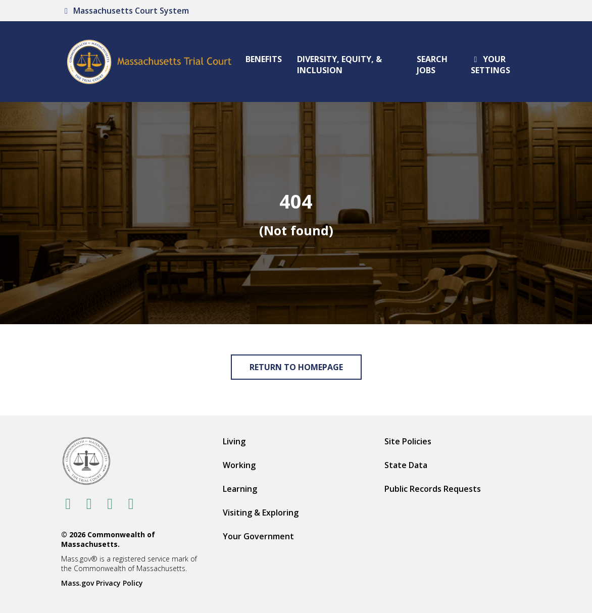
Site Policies (407, 441)
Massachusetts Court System (125, 10)
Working (239, 465)
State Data (405, 465)
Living (234, 441)
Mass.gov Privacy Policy (102, 583)
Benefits (263, 59)
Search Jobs (432, 65)
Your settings (490, 65)
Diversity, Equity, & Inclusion (339, 65)
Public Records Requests (432, 488)
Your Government (258, 536)
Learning (240, 488)
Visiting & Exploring (261, 512)
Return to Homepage (296, 367)
